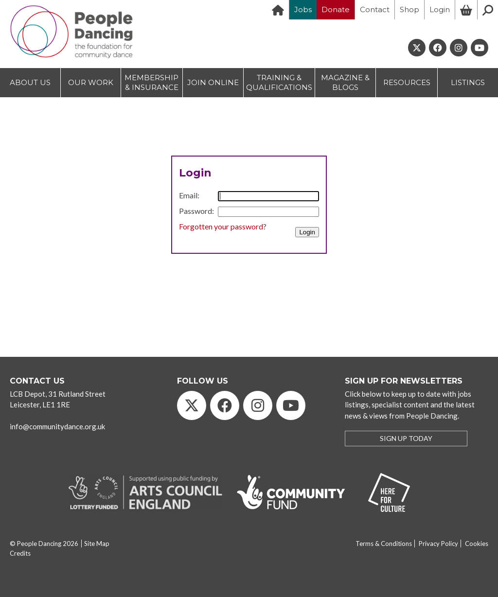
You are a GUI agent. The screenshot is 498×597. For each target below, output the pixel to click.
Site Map (96, 543)
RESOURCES (406, 82)
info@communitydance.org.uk (57, 426)
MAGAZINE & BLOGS (345, 82)
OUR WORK (90, 82)
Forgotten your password (221, 226)
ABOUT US (30, 82)
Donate (335, 9)
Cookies (476, 543)
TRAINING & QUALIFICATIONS (279, 82)
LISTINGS (468, 82)
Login (439, 9)
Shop (409, 9)
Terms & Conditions (384, 543)
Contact (375, 9)
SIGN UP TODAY (406, 438)
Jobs (303, 9)
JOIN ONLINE (213, 82)
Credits (20, 553)
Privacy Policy (438, 543)
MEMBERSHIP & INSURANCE (151, 82)
